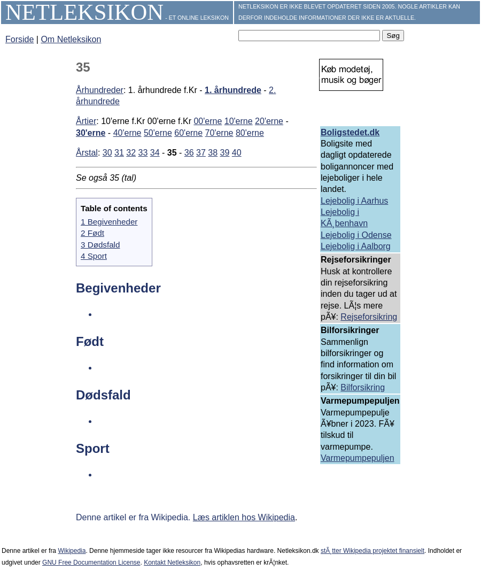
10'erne (238, 121)
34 (155, 152)
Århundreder (99, 90)
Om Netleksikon (71, 39)
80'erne (250, 132)
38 (213, 152)
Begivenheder (118, 288)
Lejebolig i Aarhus (354, 200)
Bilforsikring (362, 387)
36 (189, 152)
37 (201, 152)
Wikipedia (72, 550)
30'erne (90, 132)
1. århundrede (233, 90)
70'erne (219, 132)
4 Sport (94, 255)
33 (143, 152)
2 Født (92, 232)
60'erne (188, 132)
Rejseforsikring (368, 316)
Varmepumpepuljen (357, 458)
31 (119, 152)
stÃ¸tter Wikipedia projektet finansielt (372, 550)
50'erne (158, 132)
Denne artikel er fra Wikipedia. (134, 517)
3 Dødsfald (100, 244)
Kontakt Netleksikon (172, 562)
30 (107, 152)
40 (237, 152)
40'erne (127, 132)
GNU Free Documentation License (91, 562)
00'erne (207, 121)
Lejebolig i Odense (356, 235)
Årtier (86, 121)
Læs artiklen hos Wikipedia (244, 517)
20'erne (269, 121)
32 (131, 152)
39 (225, 152)
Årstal (87, 152)
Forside (19, 39)
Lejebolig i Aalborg (356, 246)
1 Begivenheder (109, 221)
